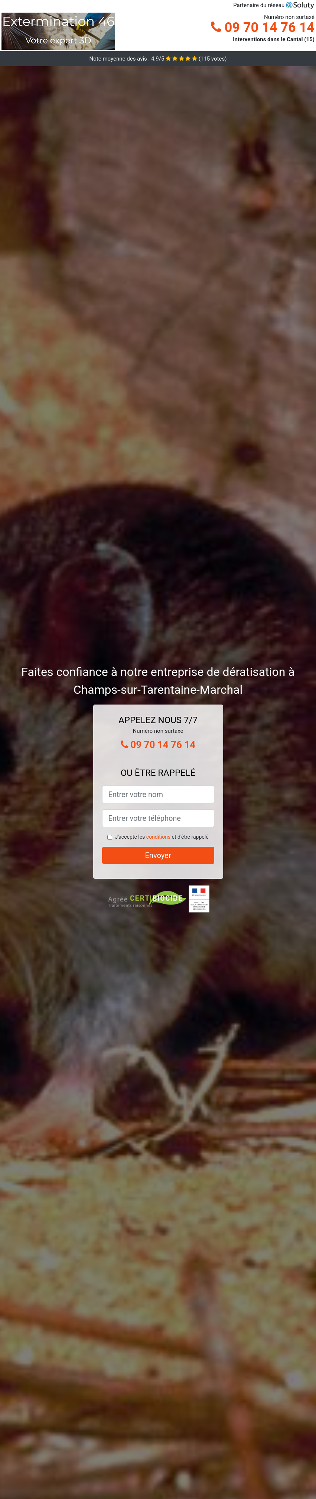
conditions (158, 837)
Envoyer (158, 855)
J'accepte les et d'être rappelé (161, 837)
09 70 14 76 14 (263, 27)
